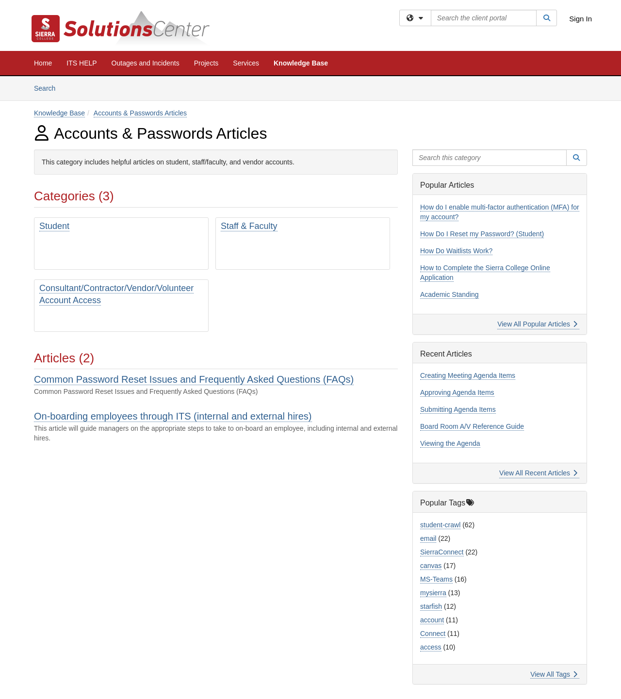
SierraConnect (442, 552)
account (432, 620)
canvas (430, 565)
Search (48, 87)
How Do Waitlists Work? (456, 251)
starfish (431, 606)
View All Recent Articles (538, 473)
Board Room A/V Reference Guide (472, 426)
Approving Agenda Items (457, 392)
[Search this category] (489, 157)
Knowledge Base (301, 63)
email (428, 538)
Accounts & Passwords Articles (140, 113)
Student (54, 226)
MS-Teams (436, 579)
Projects (206, 63)
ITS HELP (81, 63)
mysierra (433, 593)
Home (43, 63)
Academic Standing (449, 294)
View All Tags (553, 674)
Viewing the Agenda (450, 443)
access (430, 647)
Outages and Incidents (146, 63)
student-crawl (440, 525)
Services (246, 63)
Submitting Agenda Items (458, 409)
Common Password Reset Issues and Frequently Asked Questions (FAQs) (194, 379)
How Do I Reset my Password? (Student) (482, 234)
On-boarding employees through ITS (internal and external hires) (173, 416)
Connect (432, 633)
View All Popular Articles (537, 324)
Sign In (580, 19)
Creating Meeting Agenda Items (467, 375)
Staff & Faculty (249, 226)
